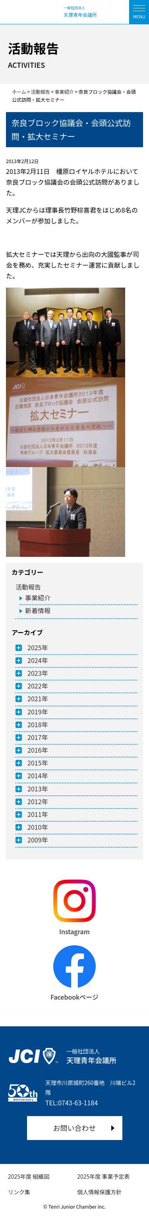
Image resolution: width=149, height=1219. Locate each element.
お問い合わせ (74, 1127)
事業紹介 (37, 597)
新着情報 (37, 610)
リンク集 (19, 1192)
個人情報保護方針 (99, 1192)
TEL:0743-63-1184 (71, 1102)
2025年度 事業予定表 (103, 1176)
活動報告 (28, 587)
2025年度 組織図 (28, 1176)
